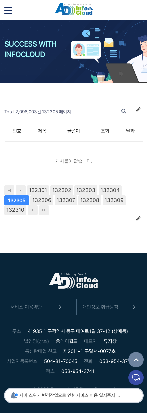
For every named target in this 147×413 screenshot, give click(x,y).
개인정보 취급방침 (110, 307)
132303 (85, 190)
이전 (21, 190)
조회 (105, 131)
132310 (15, 210)
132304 (110, 190)
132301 (38, 190)
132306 (41, 200)
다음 (33, 210)
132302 (61, 190)
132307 (66, 200)
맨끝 (44, 210)
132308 (89, 200)
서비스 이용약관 (37, 307)
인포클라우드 (74, 10)
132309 (114, 200)
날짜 (130, 131)
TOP (136, 359)
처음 (9, 190)
